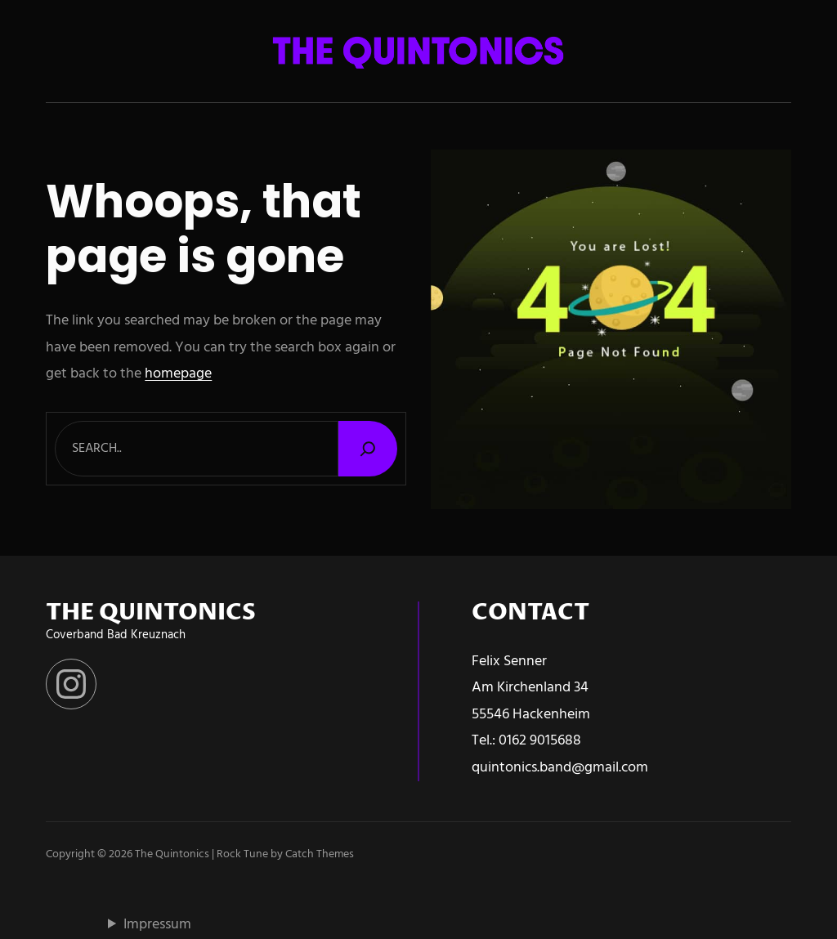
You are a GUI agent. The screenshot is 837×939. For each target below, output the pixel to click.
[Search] (367, 448)
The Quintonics (172, 854)
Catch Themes (319, 854)
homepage (178, 374)
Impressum (157, 925)
